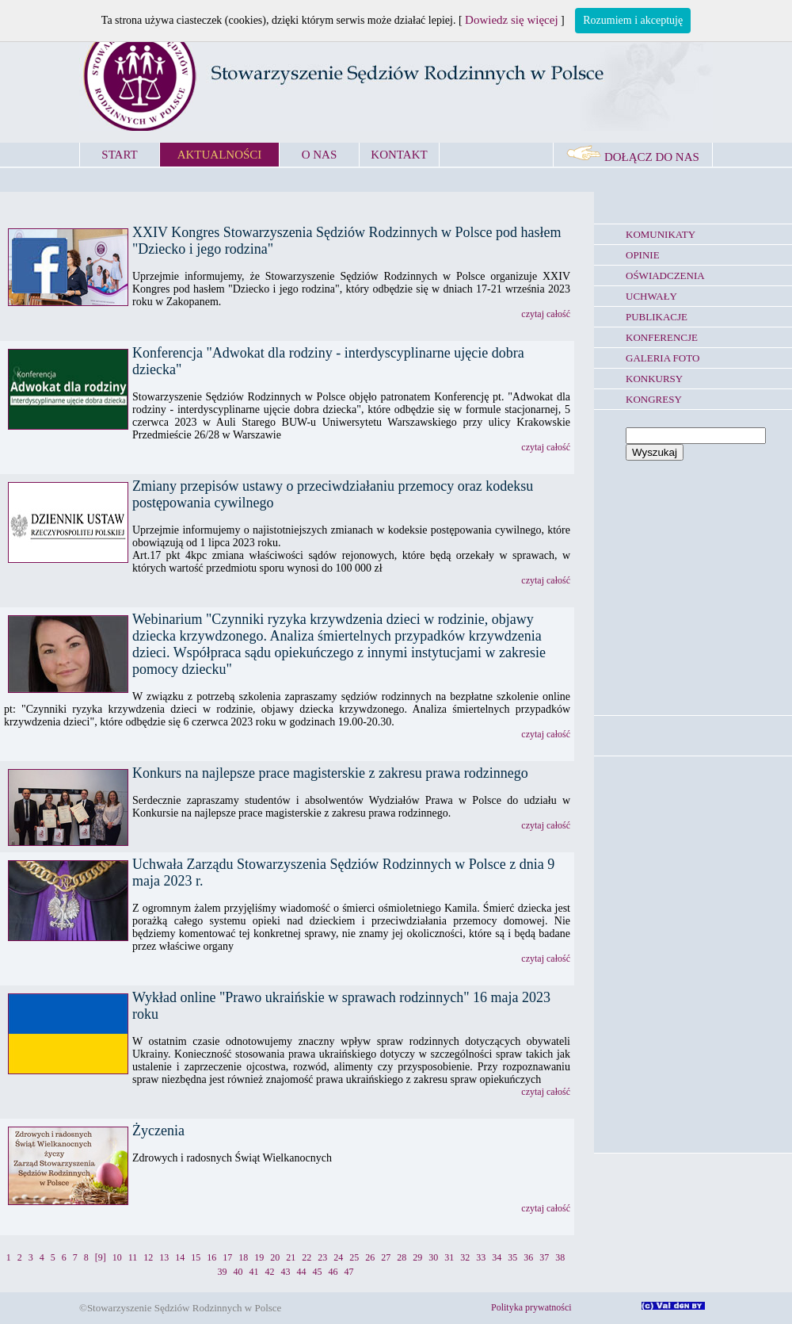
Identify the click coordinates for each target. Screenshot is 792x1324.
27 (385, 1257)
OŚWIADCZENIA (665, 275)
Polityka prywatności (531, 1307)
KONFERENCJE (662, 337)
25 (354, 1257)
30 (433, 1257)
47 (349, 1271)
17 (227, 1257)
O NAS (319, 154)
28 (401, 1257)
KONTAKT (399, 154)
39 (222, 1271)
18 (243, 1257)
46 (333, 1271)
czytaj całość (545, 314)
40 (238, 1271)
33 (480, 1257)
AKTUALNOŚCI (219, 154)
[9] (100, 1257)
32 (465, 1257)
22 (306, 1257)
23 (322, 1257)
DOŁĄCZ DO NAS (632, 157)
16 (211, 1257)
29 (417, 1257)
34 (496, 1257)
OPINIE (643, 255)
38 (560, 1257)
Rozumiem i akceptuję (633, 20)
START (119, 154)
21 (290, 1257)
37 (544, 1257)
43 (286, 1271)
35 (512, 1257)
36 (528, 1257)
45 (317, 1271)
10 (117, 1257)
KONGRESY (654, 399)
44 (302, 1271)
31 (449, 1257)
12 (148, 1257)
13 (164, 1257)
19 (259, 1257)
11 (133, 1257)
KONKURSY (654, 379)
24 (338, 1257)
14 (180, 1257)
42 (270, 1271)
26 (370, 1257)
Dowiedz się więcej (511, 19)
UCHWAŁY (651, 296)
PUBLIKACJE (656, 317)
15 (195, 1257)
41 (254, 1271)
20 (275, 1257)
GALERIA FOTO (662, 358)
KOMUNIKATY (660, 234)
